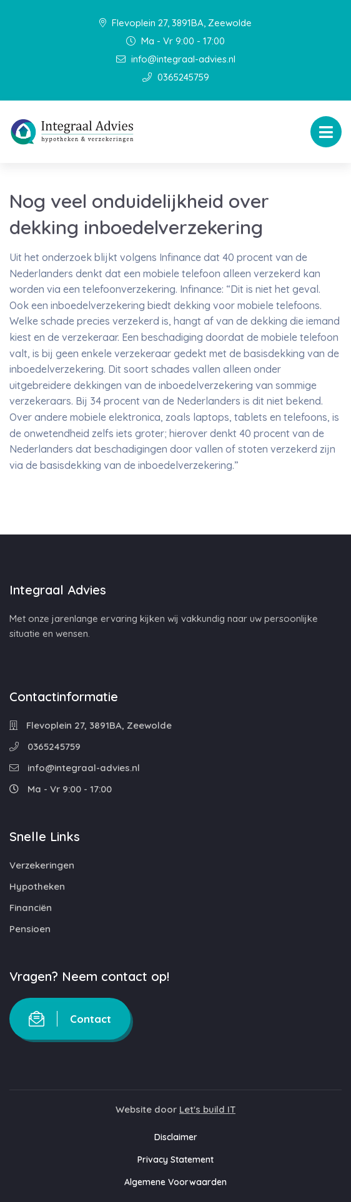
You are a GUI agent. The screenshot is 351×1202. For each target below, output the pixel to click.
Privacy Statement (175, 1159)
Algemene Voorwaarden (175, 1182)
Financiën (30, 908)
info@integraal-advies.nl (175, 59)
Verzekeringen (41, 865)
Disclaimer (175, 1137)
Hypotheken (37, 886)
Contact (70, 1019)
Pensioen (30, 929)
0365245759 (175, 77)
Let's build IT (207, 1109)
